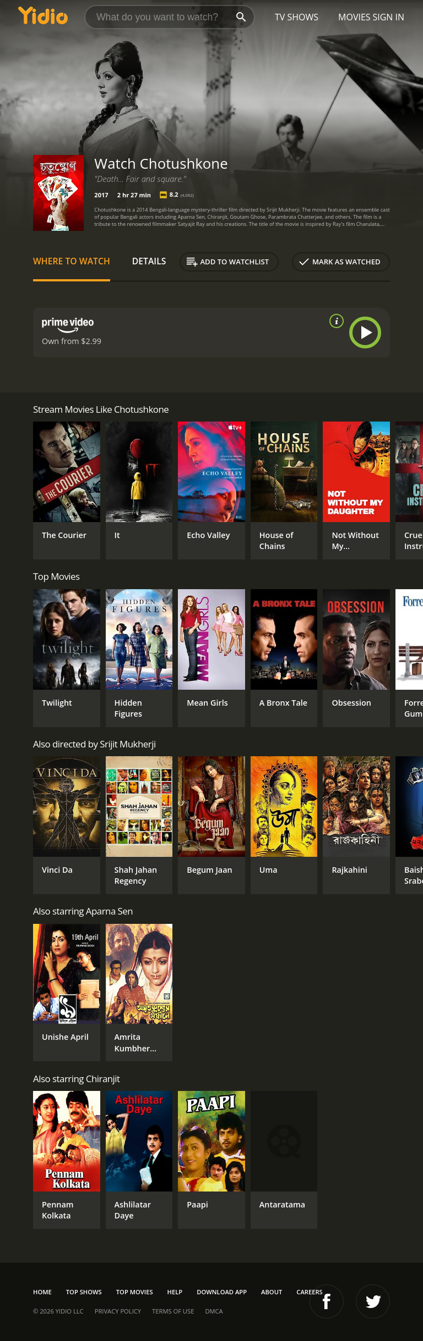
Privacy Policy (118, 1311)
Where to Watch (71, 261)
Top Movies (134, 1292)
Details (149, 261)
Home (42, 1292)
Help (175, 1292)
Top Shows (84, 1292)
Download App (222, 1292)
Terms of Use (173, 1311)
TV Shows (296, 17)
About (271, 1292)
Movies (354, 17)
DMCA (214, 1311)
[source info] (334, 321)
